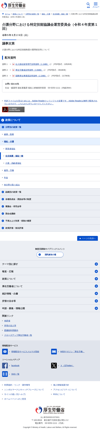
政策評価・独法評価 (14, 228)
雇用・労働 (9, 170)
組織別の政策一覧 (13, 192)
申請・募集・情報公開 (50, 308)
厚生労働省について (50, 286)
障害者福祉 (10, 149)
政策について (50, 278)
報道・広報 (50, 271)
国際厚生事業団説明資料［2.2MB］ (30, 75)
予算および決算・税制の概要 (18, 221)
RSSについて (59, 394)
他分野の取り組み (12, 185)
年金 (6, 177)
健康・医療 (9, 134)
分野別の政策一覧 (13, 127)
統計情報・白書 (50, 293)
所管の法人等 (10, 325)
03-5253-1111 (51, 423)
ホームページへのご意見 (15, 399)
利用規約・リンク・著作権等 (17, 385)
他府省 (7, 321)
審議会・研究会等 (13, 206)
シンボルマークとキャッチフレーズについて (24, 389)
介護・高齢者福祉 (13, 163)
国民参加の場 (50, 254)
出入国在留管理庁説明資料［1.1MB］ (31, 64)
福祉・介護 (9, 141)
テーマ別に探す (50, 264)
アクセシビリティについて (65, 389)
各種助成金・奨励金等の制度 (18, 199)
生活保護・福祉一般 (14, 156)
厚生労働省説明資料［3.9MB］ (28, 70)
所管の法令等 (50, 301)
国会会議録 (10, 213)
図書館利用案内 (11, 330)
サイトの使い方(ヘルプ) (14, 394)
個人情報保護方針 (61, 385)
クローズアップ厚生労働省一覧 (18, 335)
